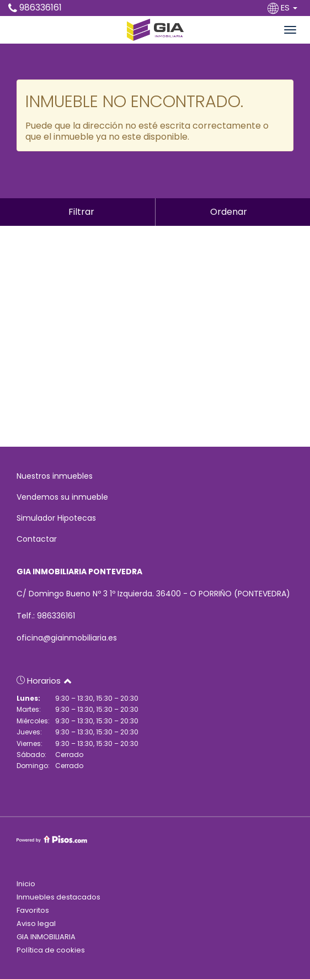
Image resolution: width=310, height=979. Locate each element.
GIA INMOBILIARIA (46, 937)
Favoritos (33, 910)
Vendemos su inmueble (62, 496)
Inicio (26, 884)
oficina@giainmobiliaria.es (67, 637)
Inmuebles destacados (58, 897)
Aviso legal (36, 923)
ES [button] (284, 7)
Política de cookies (51, 950)
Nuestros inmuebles (55, 475)
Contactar (37, 538)
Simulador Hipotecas (56, 517)
